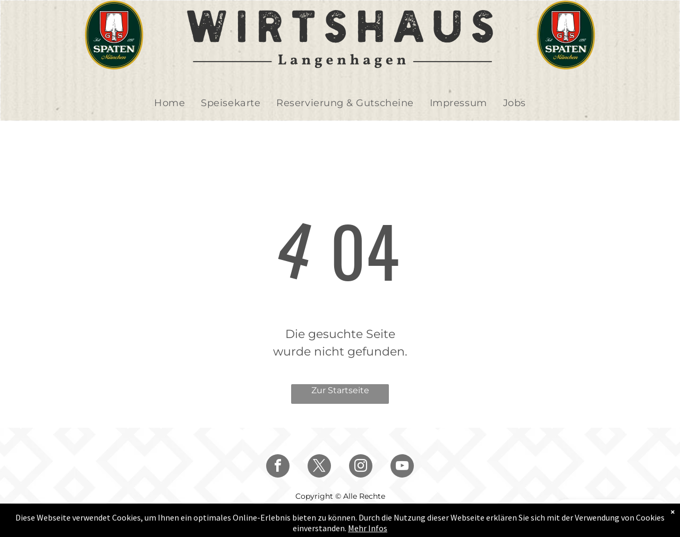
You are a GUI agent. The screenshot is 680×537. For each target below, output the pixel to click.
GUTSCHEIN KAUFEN (608, 513)
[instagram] (360, 467)
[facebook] (278, 467)
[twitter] (319, 467)
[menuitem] (169, 103)
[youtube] (402, 467)
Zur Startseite (340, 390)
